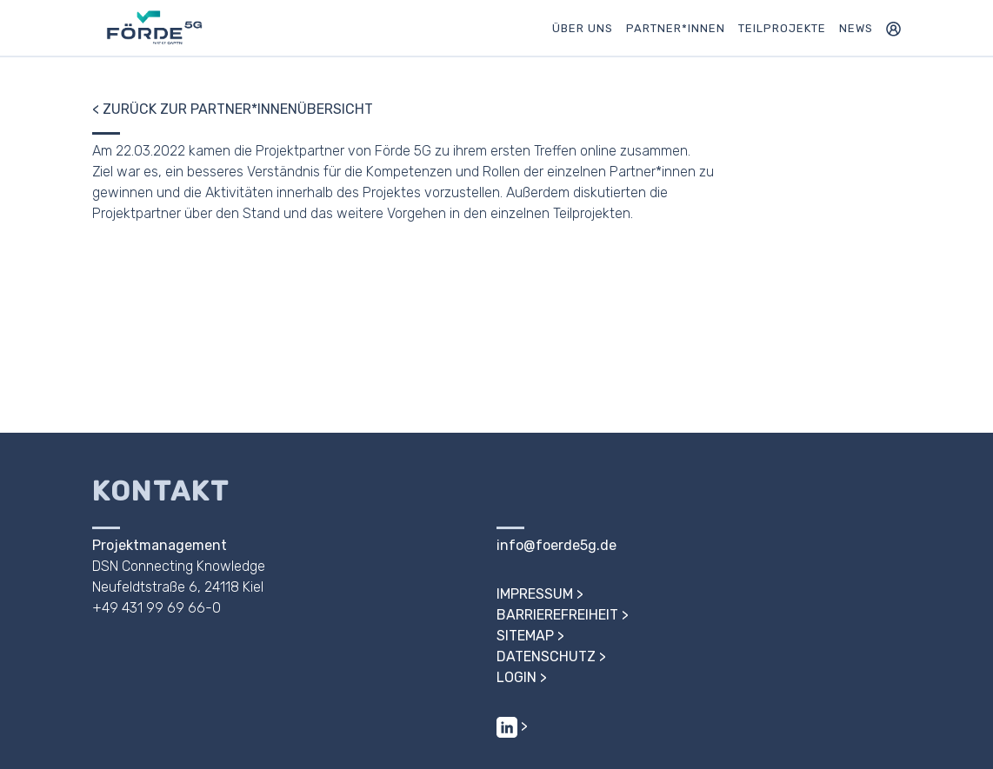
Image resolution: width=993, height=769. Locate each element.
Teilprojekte (782, 28)
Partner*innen (675, 28)
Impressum (535, 594)
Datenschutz (546, 656)
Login (516, 677)
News (856, 28)
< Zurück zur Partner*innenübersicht (232, 109)
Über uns (582, 28)
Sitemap (525, 635)
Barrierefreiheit (557, 615)
